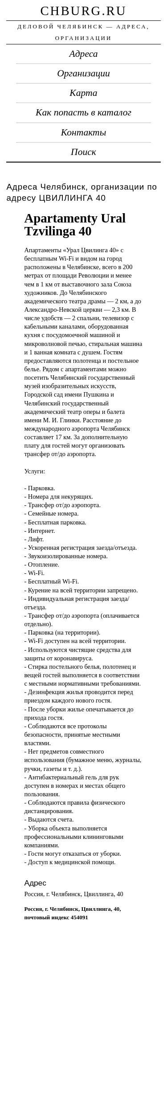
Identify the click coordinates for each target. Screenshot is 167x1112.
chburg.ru (83, 11)
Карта (83, 92)
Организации (83, 73)
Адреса (83, 53)
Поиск (83, 152)
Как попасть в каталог (83, 112)
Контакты (83, 132)
